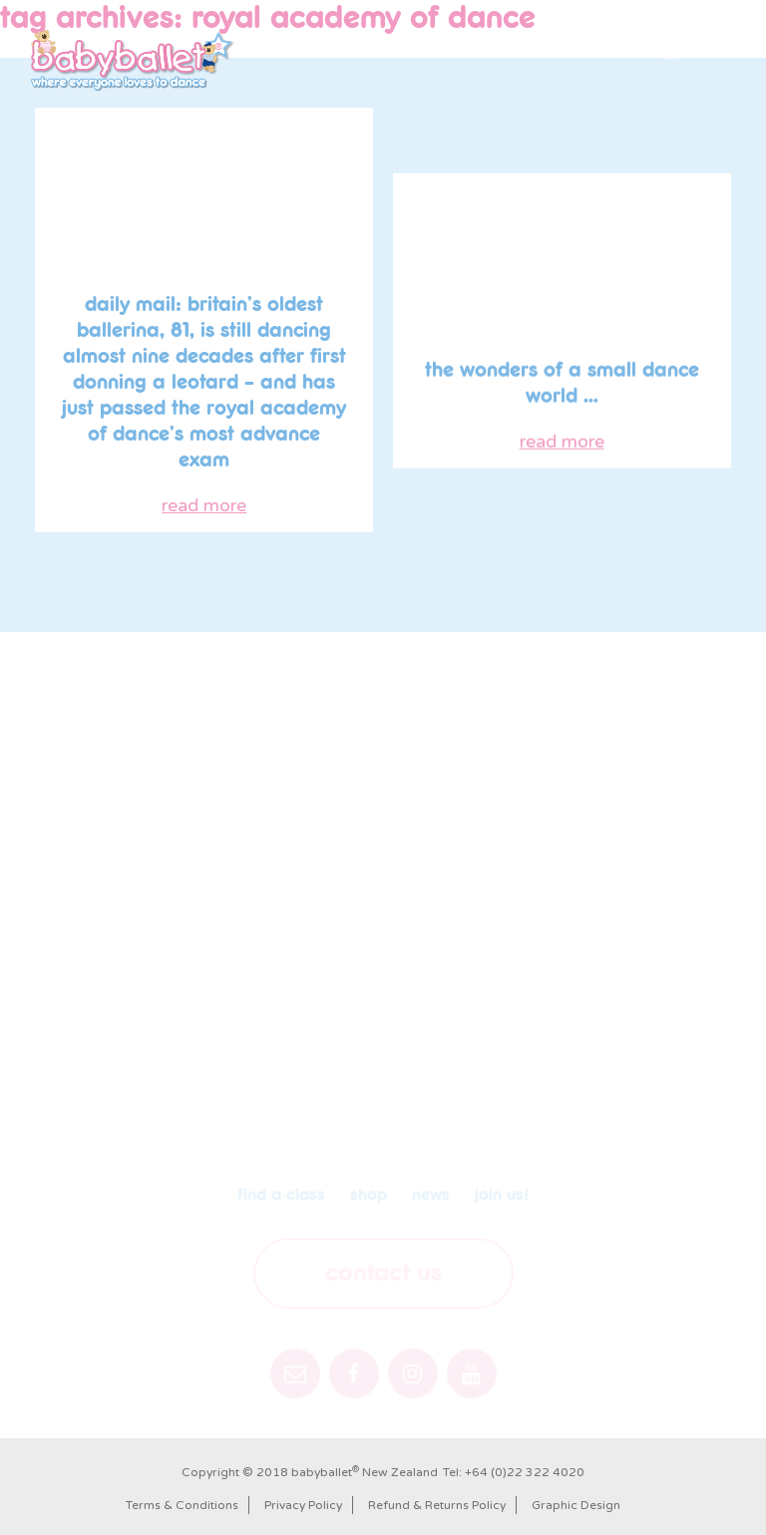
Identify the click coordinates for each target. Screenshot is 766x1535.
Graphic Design (576, 1505)
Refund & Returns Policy (437, 1505)
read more (204, 507)
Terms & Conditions (182, 1505)
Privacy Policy (303, 1505)
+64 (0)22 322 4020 (524, 1472)
